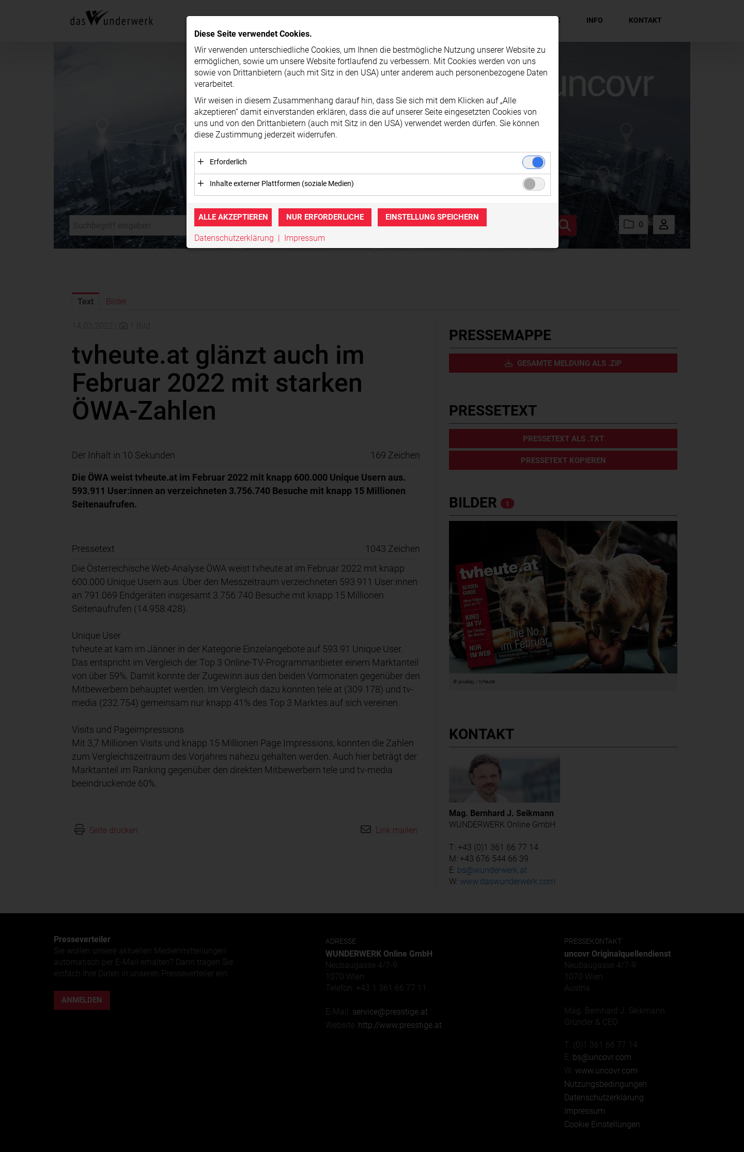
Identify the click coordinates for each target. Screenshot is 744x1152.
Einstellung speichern (432, 217)
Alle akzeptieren (233, 217)
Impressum (304, 238)
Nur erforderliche (325, 217)
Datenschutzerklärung (234, 238)
